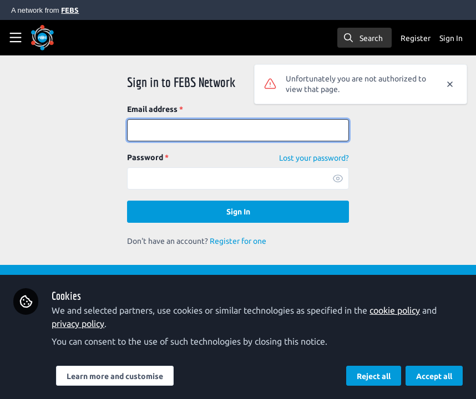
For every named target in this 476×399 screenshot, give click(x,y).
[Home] (42, 37)
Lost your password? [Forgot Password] (314, 158)
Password (148, 157)
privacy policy (78, 324)
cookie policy (394, 310)
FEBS (70, 10)
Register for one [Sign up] (238, 241)
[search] (364, 38)
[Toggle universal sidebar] (15, 37)
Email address (155, 109)
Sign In (238, 211)
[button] (338, 178)
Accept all (434, 376)
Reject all (374, 376)
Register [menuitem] (416, 38)
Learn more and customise (115, 376)
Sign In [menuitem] (451, 38)
